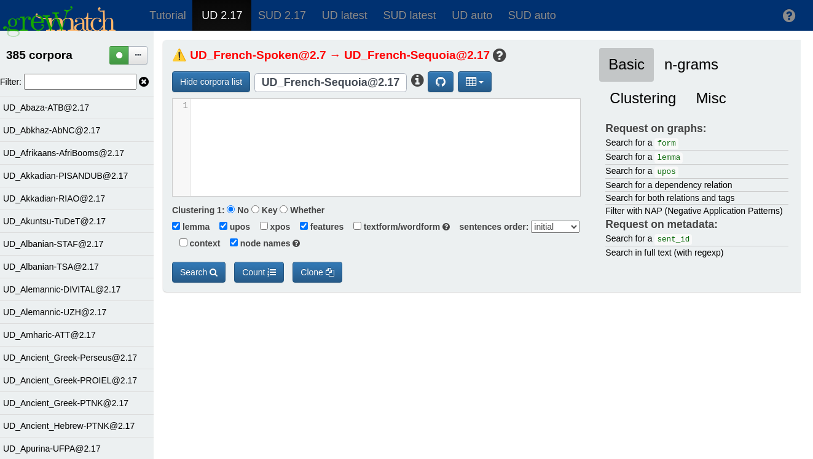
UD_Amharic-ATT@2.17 (49, 335)
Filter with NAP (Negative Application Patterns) (693, 211)
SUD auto (532, 15)
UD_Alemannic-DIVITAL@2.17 (61, 289)
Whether (302, 210)
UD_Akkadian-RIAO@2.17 (54, 198)
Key (264, 210)
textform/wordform (398, 227)
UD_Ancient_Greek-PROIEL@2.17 (70, 380)
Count (259, 272)
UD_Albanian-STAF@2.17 (53, 244)
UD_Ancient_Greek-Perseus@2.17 (70, 358)
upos (231, 227)
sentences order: (490, 227)
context (196, 243)
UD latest (344, 15)
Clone (317, 272)
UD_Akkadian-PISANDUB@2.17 (65, 176)
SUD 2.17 (282, 15)
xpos (271, 227)
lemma (191, 227)
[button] (789, 15)
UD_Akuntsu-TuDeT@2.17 (54, 221)
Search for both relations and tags (669, 198)
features (318, 227)
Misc (711, 98)
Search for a (641, 143)
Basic (626, 64)
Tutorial (167, 15)
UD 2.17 (222, 15)
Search (199, 272)
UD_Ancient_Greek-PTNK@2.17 (65, 403)
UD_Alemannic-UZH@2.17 (54, 312)
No (238, 210)
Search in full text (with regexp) (664, 252)
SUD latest (409, 15)
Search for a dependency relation (668, 185)
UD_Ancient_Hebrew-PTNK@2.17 (69, 426)
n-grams (691, 64)
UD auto (472, 15)
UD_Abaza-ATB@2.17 (46, 107)
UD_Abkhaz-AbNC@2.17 (51, 130)
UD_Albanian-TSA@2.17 (51, 267)
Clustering (643, 98)
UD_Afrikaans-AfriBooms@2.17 (63, 153)
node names (261, 243)
